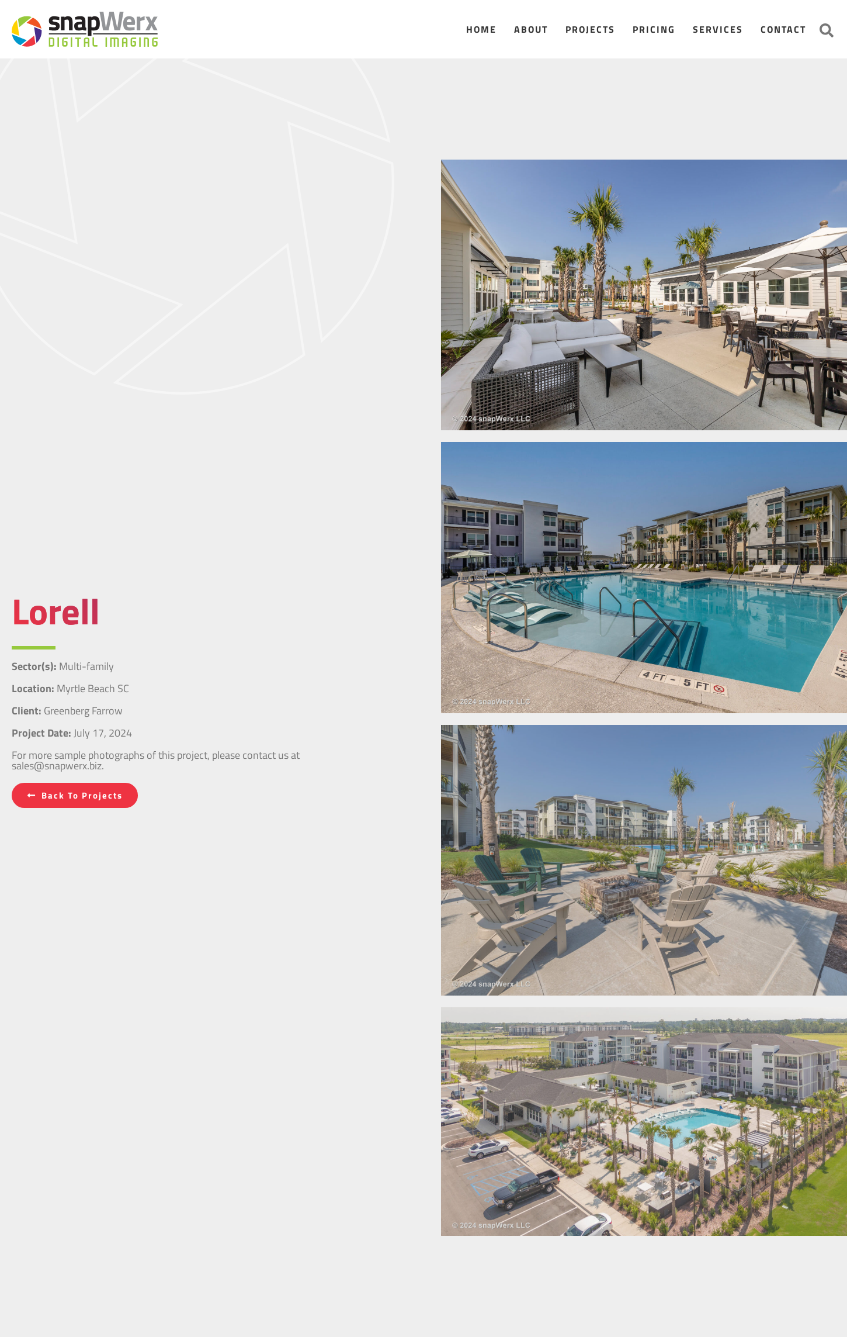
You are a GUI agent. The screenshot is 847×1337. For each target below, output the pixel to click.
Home (481, 29)
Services (718, 29)
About (531, 29)
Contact (783, 29)
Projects (590, 29)
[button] (826, 30)
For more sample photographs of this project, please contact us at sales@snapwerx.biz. (156, 760)
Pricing (654, 29)
